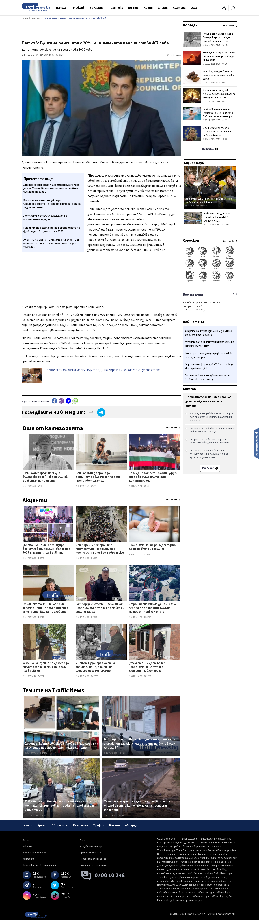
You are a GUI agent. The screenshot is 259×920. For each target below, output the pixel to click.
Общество (59, 825)
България (96, 7)
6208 (94, 558)
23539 (94, 676)
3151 (41, 676)
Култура (179, 7)
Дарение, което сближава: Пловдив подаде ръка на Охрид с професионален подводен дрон (61, 745)
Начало (61, 7)
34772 (122, 815)
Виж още (210, 149)
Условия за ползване (34, 853)
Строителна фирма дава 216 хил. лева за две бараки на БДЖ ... (209, 366)
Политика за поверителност (40, 865)
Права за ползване (90, 853)
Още (194, 7)
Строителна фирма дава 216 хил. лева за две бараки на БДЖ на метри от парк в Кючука (152, 608)
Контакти (29, 859)
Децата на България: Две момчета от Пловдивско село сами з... (207, 377)
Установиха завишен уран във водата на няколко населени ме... (209, 344)
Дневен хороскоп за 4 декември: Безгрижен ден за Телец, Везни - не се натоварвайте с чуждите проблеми (219, 97)
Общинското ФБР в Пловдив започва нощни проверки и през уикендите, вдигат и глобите (45, 608)
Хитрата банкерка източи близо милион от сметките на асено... (209, 333)
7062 (94, 617)
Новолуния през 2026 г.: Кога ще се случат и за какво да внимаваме (219, 56)
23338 (147, 676)
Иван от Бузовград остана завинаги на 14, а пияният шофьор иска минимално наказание (95, 667)
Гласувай (210, 468)
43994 (122, 753)
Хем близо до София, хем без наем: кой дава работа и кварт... (208, 200)
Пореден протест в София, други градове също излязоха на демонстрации (153, 477)
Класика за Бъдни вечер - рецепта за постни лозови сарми (218, 75)
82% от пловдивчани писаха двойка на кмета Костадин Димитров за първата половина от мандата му (59, 805)
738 (146, 486)
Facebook (54, 401)
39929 (147, 617)
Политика (116, 7)
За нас (26, 840)
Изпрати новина (256, 443)
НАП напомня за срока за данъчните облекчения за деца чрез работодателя (98, 477)
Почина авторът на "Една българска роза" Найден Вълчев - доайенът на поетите (46, 477)
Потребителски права (93, 859)
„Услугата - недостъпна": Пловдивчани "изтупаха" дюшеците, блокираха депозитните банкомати (147, 667)
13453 (43, 753)
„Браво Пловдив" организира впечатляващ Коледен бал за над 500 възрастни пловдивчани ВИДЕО (46, 549)
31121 (41, 617)
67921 (204, 205)
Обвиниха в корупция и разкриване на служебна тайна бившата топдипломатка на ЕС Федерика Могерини (217, 135)
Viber (61, 401)
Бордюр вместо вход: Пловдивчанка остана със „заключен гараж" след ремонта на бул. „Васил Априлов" (140, 743)
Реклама (27, 846)
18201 (43, 815)
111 (225, 82)
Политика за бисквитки (93, 865)
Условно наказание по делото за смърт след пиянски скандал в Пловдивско (46, 667)
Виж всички (172, 427)
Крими (148, 7)
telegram (68, 401)
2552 (41, 558)
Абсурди (131, 825)
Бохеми (114, 825)
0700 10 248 (110, 875)
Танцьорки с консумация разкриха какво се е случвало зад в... (208, 355)
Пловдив (78, 7)
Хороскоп (191, 240)
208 (225, 63)
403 (40, 486)
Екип (82, 840)
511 (93, 486)
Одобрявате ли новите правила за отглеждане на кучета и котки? (208, 401)
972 (225, 101)
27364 (225, 224)
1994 (147, 554)
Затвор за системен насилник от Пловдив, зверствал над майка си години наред (100, 608)
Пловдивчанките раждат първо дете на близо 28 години (152, 547)
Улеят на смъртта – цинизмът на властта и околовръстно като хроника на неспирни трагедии (138, 805)
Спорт (163, 7)
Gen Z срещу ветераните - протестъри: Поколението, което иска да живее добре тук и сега (100, 549)
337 (225, 139)
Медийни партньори (91, 846)
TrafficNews (175, 55)
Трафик (98, 825)
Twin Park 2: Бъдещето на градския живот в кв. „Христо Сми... (219, 217)
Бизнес (133, 7)
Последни (191, 25)
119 (225, 120)
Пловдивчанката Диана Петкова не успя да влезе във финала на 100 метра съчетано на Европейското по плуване (219, 116)
